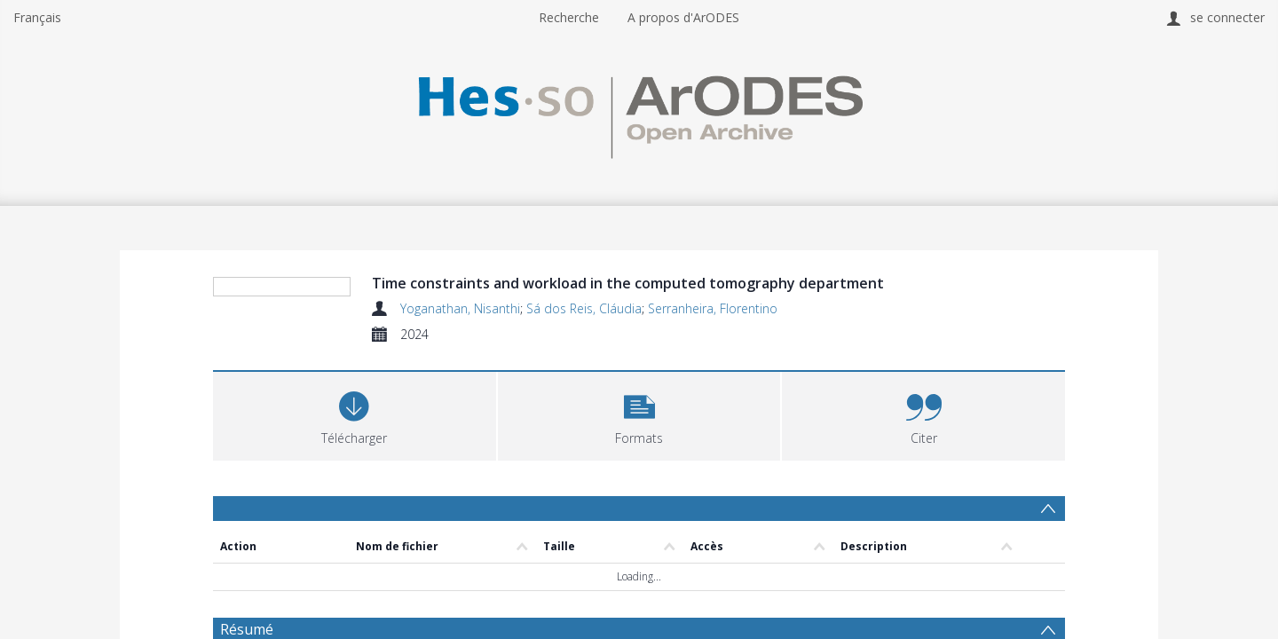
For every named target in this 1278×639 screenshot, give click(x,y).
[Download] (354, 521)
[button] (639, 521)
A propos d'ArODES (683, 17)
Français (37, 17)
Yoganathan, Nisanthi (460, 308)
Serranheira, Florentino (712, 308)
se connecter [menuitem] (1227, 17)
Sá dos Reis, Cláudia (584, 308)
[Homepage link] (638, 112)
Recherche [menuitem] (569, 17)
